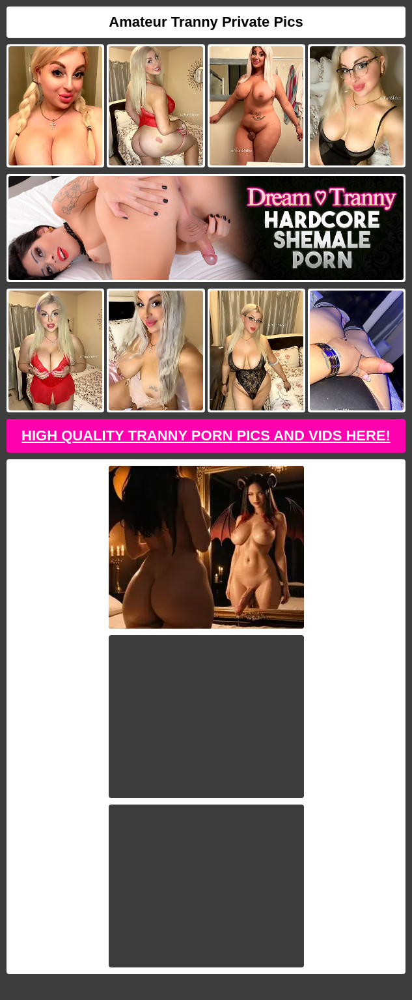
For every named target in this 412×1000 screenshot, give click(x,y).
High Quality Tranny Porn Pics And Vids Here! (206, 435)
